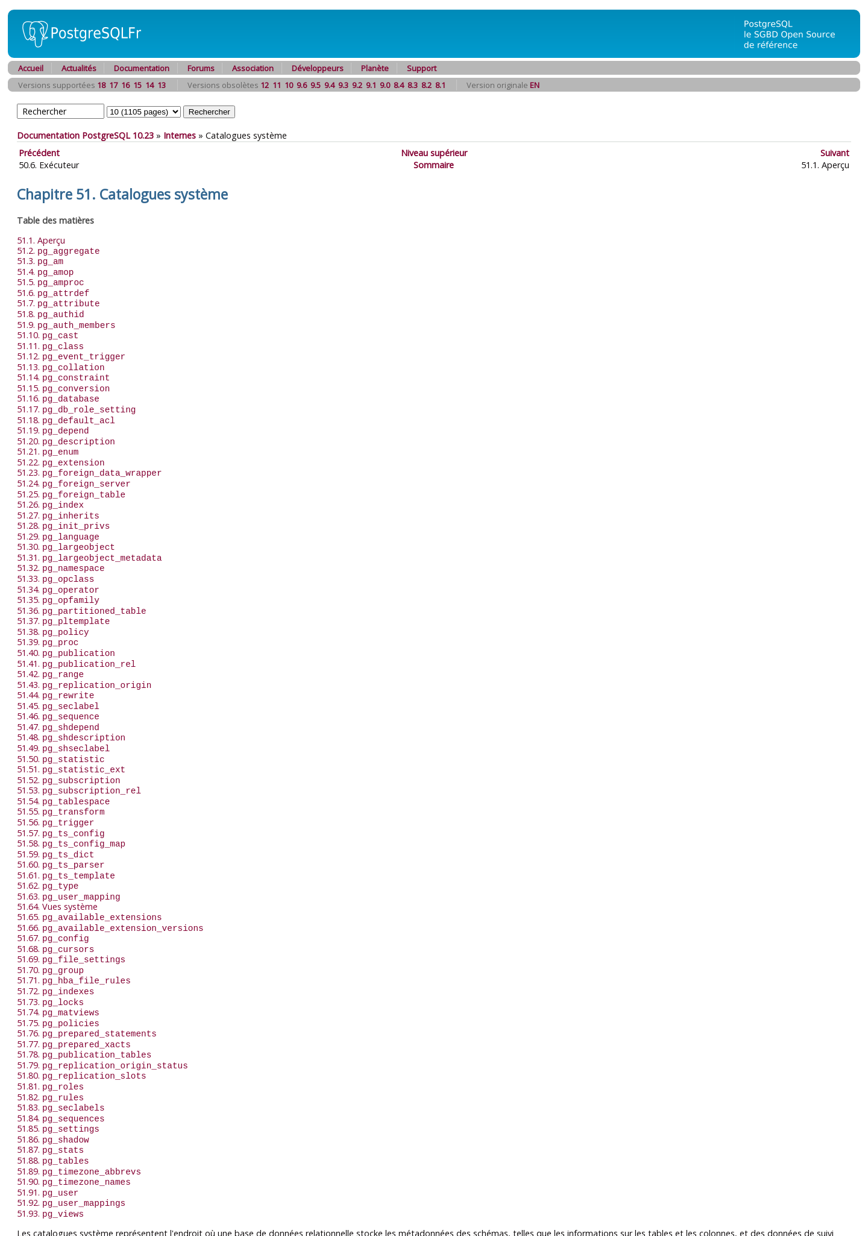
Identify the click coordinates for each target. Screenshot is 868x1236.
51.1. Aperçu (41, 240)
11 (276, 85)
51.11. (50, 340)
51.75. (58, 979)
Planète (375, 68)
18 (101, 85)
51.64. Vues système (57, 869)
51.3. (40, 260)
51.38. (53, 610)
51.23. (89, 459)
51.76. (87, 989)
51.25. (71, 480)
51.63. (69, 859)
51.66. (110, 889)
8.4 (399, 85)
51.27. (58, 500)
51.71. (74, 939)
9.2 (357, 85)
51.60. (61, 829)
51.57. (61, 800)
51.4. (45, 270)
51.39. (47, 619)
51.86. (53, 1089)
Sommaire (434, 165)
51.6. (53, 290)
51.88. (53, 1109)
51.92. (71, 1149)
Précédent (39, 153)
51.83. (61, 1059)
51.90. (74, 1129)
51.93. (50, 1159)
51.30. (66, 529)
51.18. (66, 410)
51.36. (81, 590)
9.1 (371, 85)
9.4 (329, 85)
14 (149, 85)
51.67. (53, 899)
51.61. (66, 839)
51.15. (63, 380)
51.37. (63, 599)
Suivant (834, 153)
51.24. (74, 470)
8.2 (426, 85)
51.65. (89, 879)
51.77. (74, 999)
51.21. (47, 440)
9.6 (302, 85)
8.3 (412, 85)
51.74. (58, 969)
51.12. (71, 350)
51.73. (50, 959)
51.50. (61, 730)
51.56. (55, 789)
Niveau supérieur (434, 153)
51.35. (58, 579)
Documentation (141, 68)
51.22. (61, 450)
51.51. (71, 739)
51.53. (79, 759)
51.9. (66, 320)
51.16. (58, 390)
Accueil (30, 68)
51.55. (61, 779)
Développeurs (318, 68)
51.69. (71, 919)
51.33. (55, 560)
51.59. (55, 819)
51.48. (71, 709)
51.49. (63, 719)
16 (125, 85)
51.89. (79, 1119)
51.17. (76, 400)
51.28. (63, 510)
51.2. (58, 250)
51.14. (63, 370)
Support (421, 68)
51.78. (84, 1009)
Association (253, 68)
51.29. (58, 520)
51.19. (53, 420)
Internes (179, 135)
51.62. (47, 849)
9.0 (385, 85)
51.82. (50, 1049)
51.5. (50, 280)
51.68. (55, 909)
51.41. (76, 640)
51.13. (61, 360)
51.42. (50, 649)
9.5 (315, 85)
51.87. (50, 1099)
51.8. (50, 310)
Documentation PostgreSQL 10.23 (85, 135)
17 (113, 85)
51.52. (69, 749)
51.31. (89, 540)
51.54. (63, 769)
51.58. (71, 809)
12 (264, 85)
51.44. (55, 669)
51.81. (50, 1039)
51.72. (55, 949)
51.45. (58, 680)
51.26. (50, 490)
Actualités (78, 68)
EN (534, 85)
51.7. (58, 300)
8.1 (440, 85)
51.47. (58, 699)
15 (137, 85)
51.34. (58, 570)
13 (161, 85)
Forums (201, 68)
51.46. (58, 689)
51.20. (66, 430)
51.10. (47, 330)
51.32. (61, 549)
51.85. (58, 1079)
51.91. (47, 1139)
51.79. (102, 1019)
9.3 (343, 85)
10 (289, 85)
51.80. (81, 1029)
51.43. (84, 660)
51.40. (66, 629)
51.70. (50, 929)
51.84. (61, 1069)
